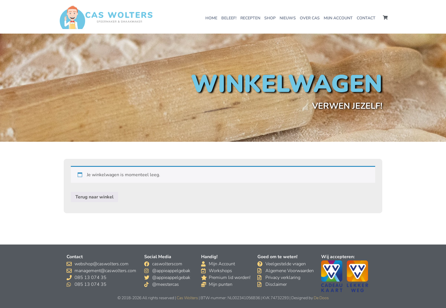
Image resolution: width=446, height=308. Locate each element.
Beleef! (228, 18)
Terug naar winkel (94, 197)
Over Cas (310, 18)
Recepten (250, 18)
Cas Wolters (187, 298)
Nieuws (288, 18)
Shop (270, 18)
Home (211, 18)
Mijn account (338, 18)
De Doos (321, 298)
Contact (366, 18)
